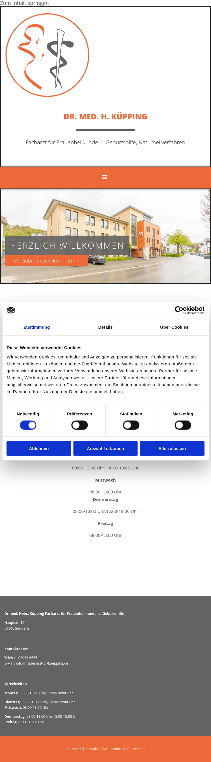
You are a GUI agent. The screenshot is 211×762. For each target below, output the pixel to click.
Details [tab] (105, 327)
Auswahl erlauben (105, 448)
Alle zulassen (172, 448)
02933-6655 (27, 657)
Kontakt (91, 748)
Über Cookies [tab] (174, 327)
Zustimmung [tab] (36, 327)
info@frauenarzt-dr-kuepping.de (42, 663)
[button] (53, 260)
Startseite (74, 748)
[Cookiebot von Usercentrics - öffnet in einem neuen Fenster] (179, 310)
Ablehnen (39, 448)
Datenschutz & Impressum (123, 748)
